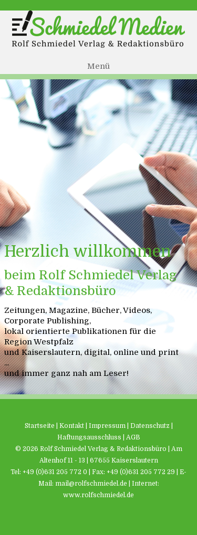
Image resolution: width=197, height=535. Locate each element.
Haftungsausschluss (89, 437)
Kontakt (71, 425)
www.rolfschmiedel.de (98, 495)
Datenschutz (150, 425)
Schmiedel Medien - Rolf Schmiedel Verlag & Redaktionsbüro (98, 29)
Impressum (107, 425)
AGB (133, 437)
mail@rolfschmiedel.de (91, 483)
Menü (98, 66)
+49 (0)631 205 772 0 (55, 472)
